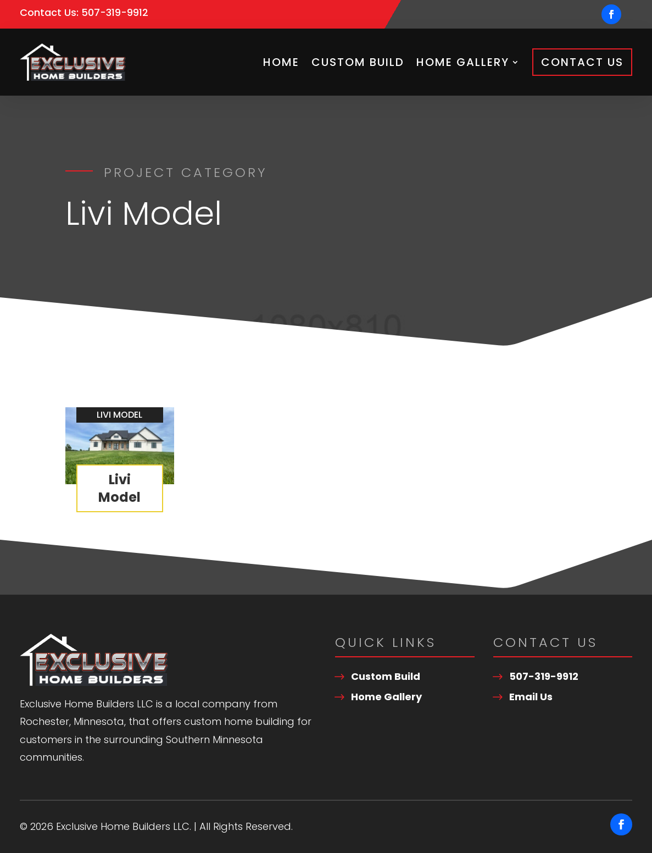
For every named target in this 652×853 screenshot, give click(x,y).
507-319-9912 (114, 12)
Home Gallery (462, 62)
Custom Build (357, 62)
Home (281, 62)
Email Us (531, 697)
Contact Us (582, 62)
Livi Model (119, 488)
